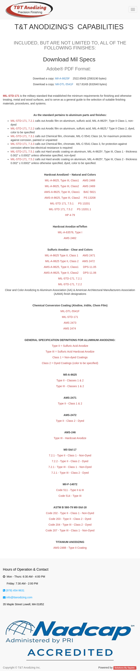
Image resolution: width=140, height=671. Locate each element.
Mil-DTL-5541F (64, 84)
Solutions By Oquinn (125, 668)
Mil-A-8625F (62, 78)
